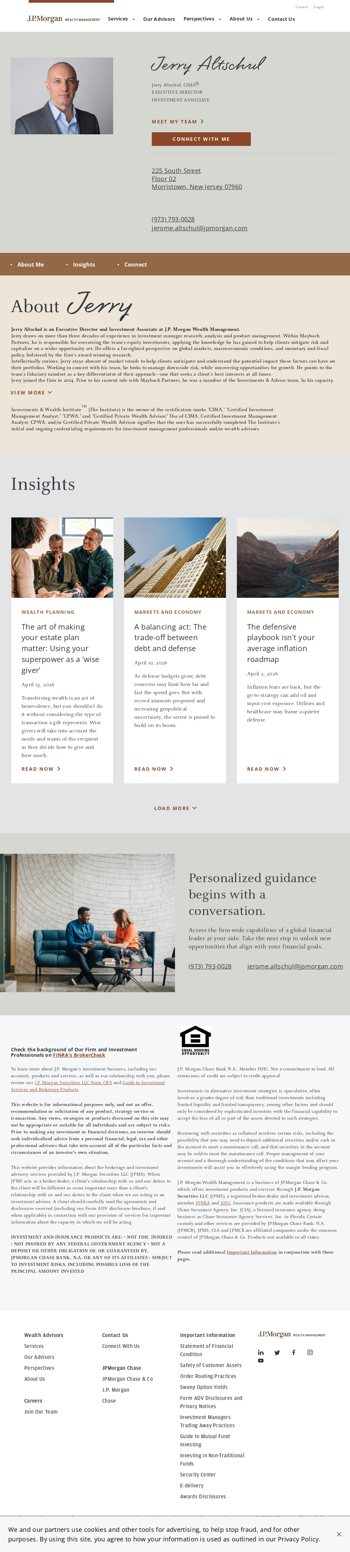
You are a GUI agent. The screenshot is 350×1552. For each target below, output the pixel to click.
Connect (135, 264)
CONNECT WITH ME (201, 139)
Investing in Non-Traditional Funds (212, 1460)
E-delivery (191, 1485)
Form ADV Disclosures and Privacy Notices (211, 1402)
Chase (109, 1401)
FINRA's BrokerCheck (79, 1055)
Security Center (198, 1474)
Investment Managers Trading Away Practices (207, 1421)
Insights (84, 264)
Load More (172, 808)
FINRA (203, 1203)
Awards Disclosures (203, 1496)
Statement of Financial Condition (206, 1350)
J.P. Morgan (116, 1390)
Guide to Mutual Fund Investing (205, 1440)
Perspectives (202, 18)
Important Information (252, 1252)
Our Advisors (39, 1357)
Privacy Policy (298, 1539)
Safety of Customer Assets (211, 1365)
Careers (302, 7)
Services (121, 18)
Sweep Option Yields (204, 1387)
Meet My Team (174, 121)
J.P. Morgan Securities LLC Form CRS (73, 1083)
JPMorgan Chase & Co (127, 1379)
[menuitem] (159, 19)
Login (319, 7)
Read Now (38, 769)
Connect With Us (121, 1346)
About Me (30, 264)
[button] (339, 1534)
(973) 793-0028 (210, 966)
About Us (245, 18)
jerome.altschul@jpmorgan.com (199, 228)
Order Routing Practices (208, 1376)
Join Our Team (41, 1412)
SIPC (225, 1203)
